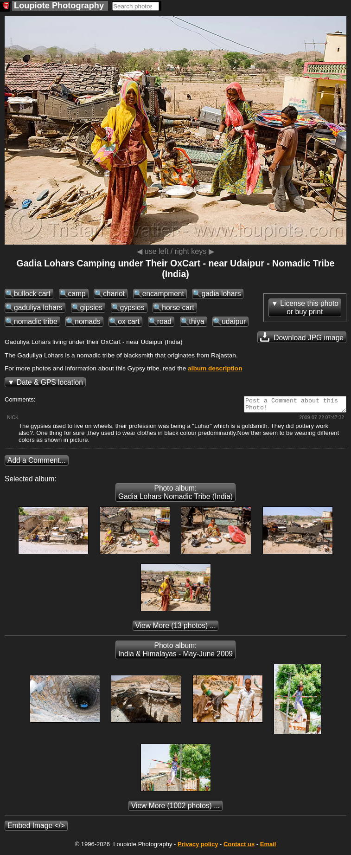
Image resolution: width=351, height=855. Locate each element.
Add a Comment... (36, 463)
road (164, 321)
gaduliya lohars (38, 307)
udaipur (234, 321)
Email (268, 846)
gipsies (91, 307)
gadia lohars (221, 294)
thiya (196, 321)
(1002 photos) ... (175, 808)
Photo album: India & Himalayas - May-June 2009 (175, 652)
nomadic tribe (35, 321)
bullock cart (32, 294)
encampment (163, 294)
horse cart (178, 307)
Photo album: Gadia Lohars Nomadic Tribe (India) (175, 495)
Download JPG (302, 337)
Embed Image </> (36, 828)
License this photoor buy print (309, 307)
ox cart (129, 321)
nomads (87, 321)
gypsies (132, 307)
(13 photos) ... (175, 628)
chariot (114, 294)
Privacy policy (198, 846)
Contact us (239, 846)
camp (77, 294)
